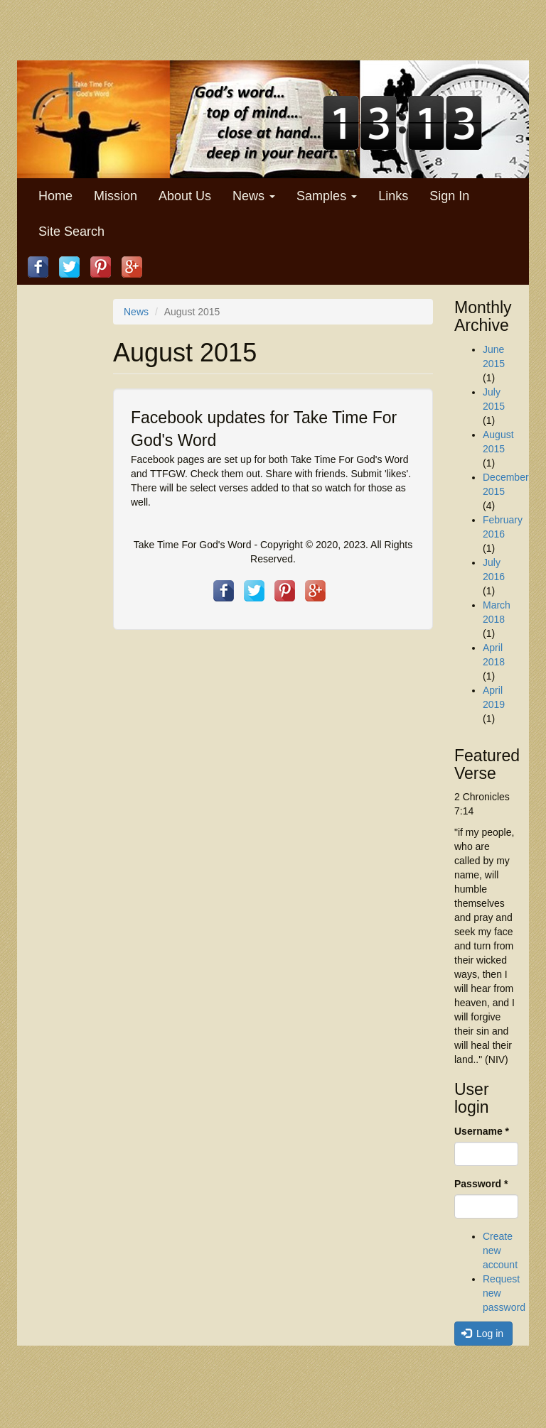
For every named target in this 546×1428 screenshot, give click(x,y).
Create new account (500, 1250)
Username (481, 1131)
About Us (185, 196)
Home (55, 196)
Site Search (71, 231)
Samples (326, 196)
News (253, 196)
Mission (115, 196)
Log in (482, 1333)
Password (481, 1183)
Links (393, 196)
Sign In (449, 196)
